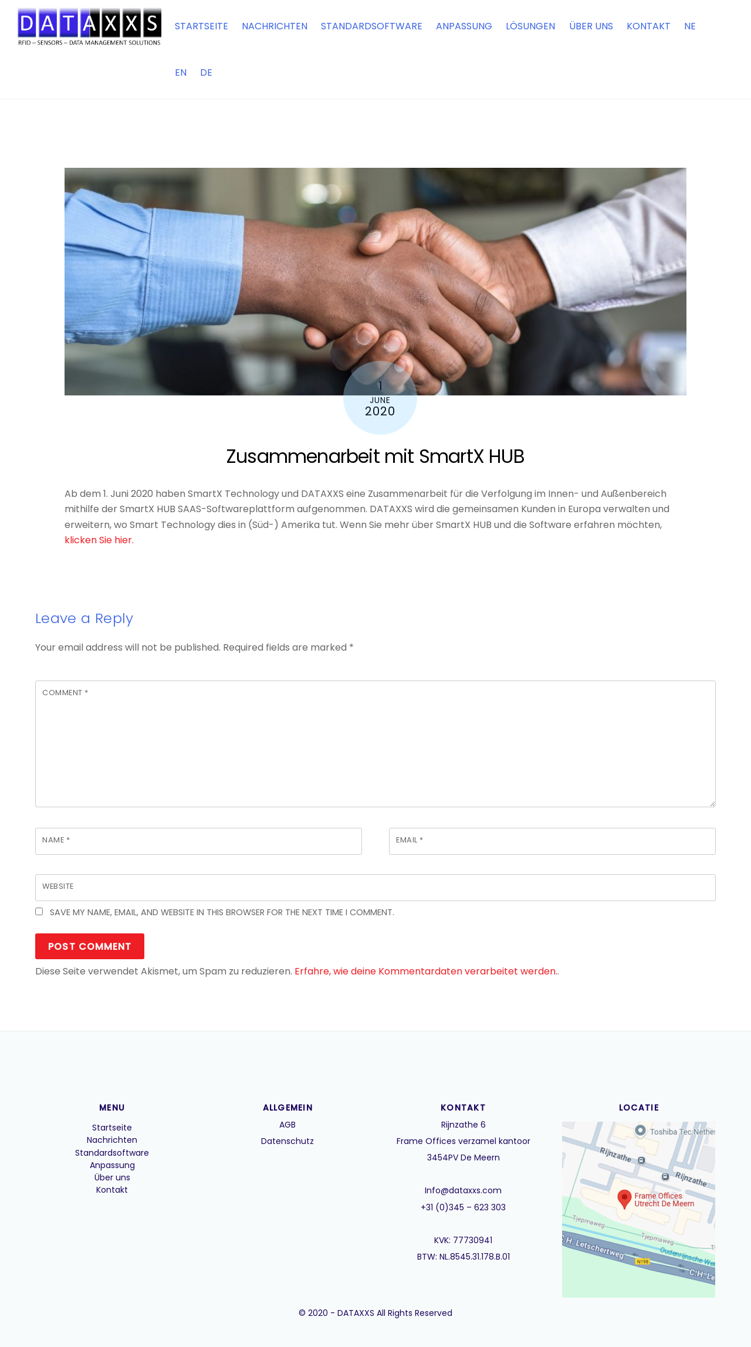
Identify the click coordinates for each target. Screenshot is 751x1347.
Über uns (591, 26)
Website (58, 886)
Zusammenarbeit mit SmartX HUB (375, 456)
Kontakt (649, 26)
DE (206, 72)
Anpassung (464, 26)
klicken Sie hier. (99, 540)
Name (56, 840)
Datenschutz (287, 1141)
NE (690, 26)
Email (410, 840)
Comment (65, 693)
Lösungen (530, 26)
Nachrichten (274, 26)
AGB (287, 1125)
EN (181, 72)
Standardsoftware (371, 26)
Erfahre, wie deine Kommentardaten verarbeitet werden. (426, 971)
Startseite (201, 26)
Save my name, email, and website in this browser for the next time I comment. (222, 912)
